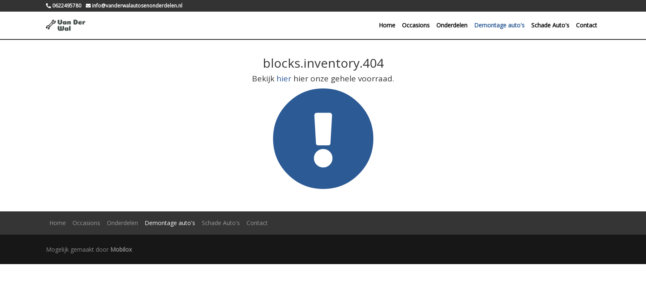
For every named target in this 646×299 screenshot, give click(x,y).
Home (387, 25)
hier (283, 78)
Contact (586, 25)
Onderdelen (451, 25)
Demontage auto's (499, 25)
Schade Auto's (550, 25)
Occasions (416, 25)
